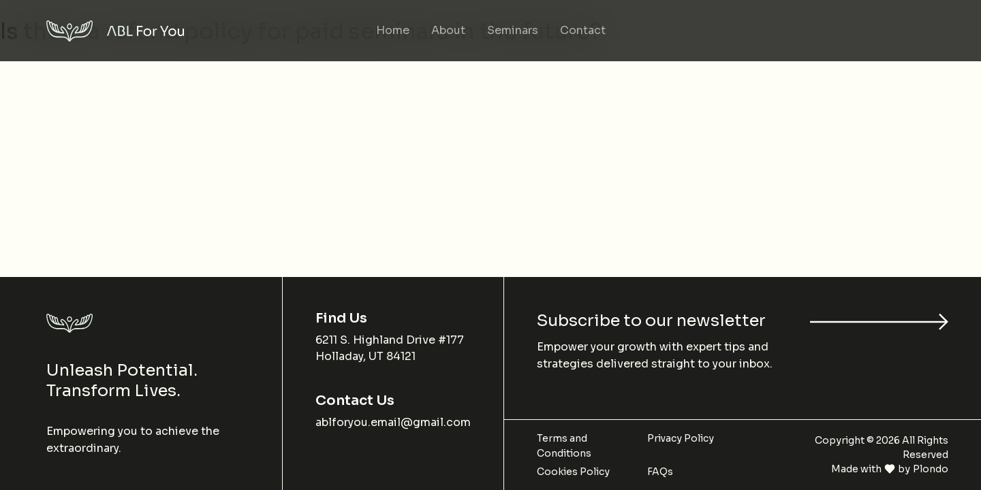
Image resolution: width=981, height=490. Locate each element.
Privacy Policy (680, 438)
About (448, 30)
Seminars (512, 30)
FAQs (660, 472)
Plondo (930, 469)
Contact (583, 30)
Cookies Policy (573, 472)
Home (392, 30)
